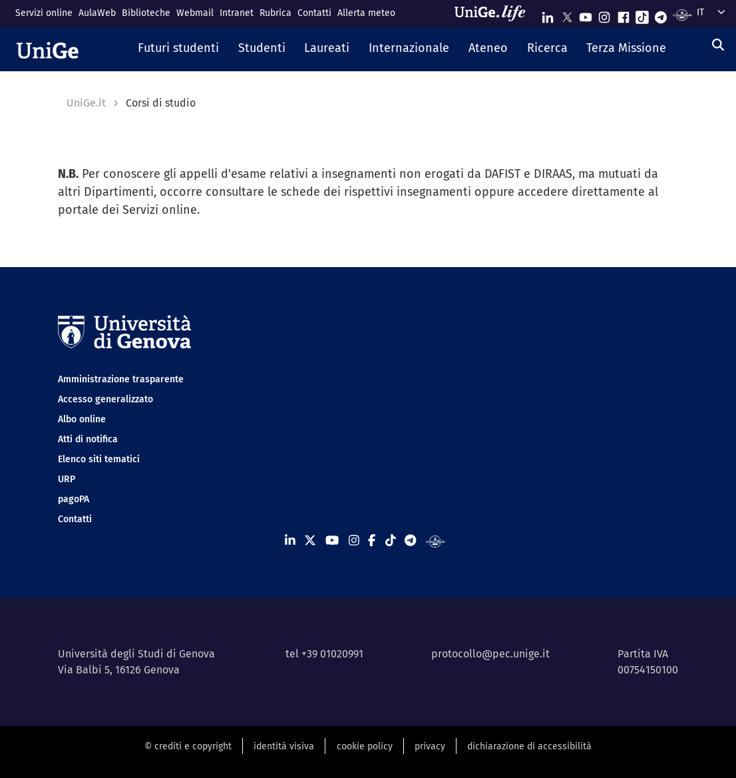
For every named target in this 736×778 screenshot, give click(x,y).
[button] (178, 49)
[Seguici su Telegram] (660, 14)
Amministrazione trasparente (121, 379)
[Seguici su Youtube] (585, 14)
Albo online (82, 419)
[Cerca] (718, 45)
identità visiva (284, 746)
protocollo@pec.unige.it (490, 653)
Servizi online (44, 13)
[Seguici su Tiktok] (642, 14)
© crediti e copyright (188, 746)
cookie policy (365, 746)
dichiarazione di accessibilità (529, 746)
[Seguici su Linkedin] (547, 14)
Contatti (314, 13)
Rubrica (275, 13)
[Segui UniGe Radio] (682, 14)
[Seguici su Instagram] (604, 14)
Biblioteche (146, 13)
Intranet (237, 13)
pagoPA (73, 499)
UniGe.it (86, 103)
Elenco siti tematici (99, 459)
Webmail (195, 13)
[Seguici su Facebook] (623, 14)
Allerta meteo (366, 13)
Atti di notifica (88, 439)
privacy (430, 746)
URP (66, 479)
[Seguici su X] (567, 14)
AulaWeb (97, 13)
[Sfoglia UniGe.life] (494, 13)
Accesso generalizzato (105, 399)
